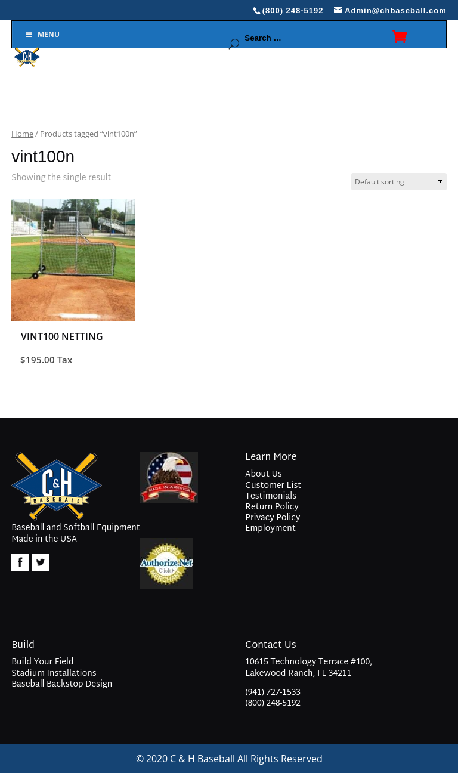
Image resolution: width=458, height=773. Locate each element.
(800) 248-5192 (273, 703)
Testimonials (270, 496)
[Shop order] (399, 181)
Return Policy (271, 507)
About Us (263, 474)
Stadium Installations (53, 673)
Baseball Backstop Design (61, 684)
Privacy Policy (272, 518)
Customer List (273, 485)
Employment (270, 528)
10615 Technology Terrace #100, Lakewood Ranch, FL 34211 (308, 669)
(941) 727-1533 (273, 692)
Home (22, 133)
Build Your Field (42, 662)
